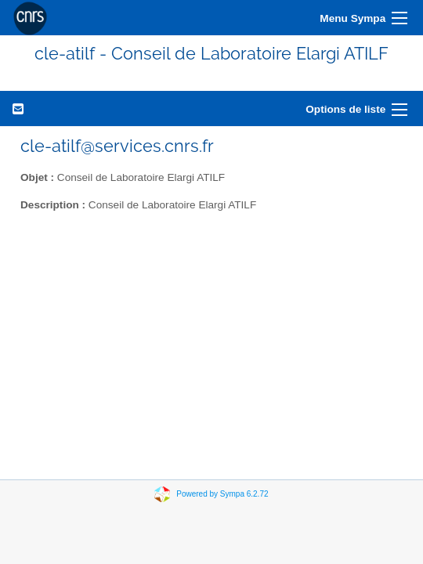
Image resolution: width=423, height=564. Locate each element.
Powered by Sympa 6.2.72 (222, 494)
